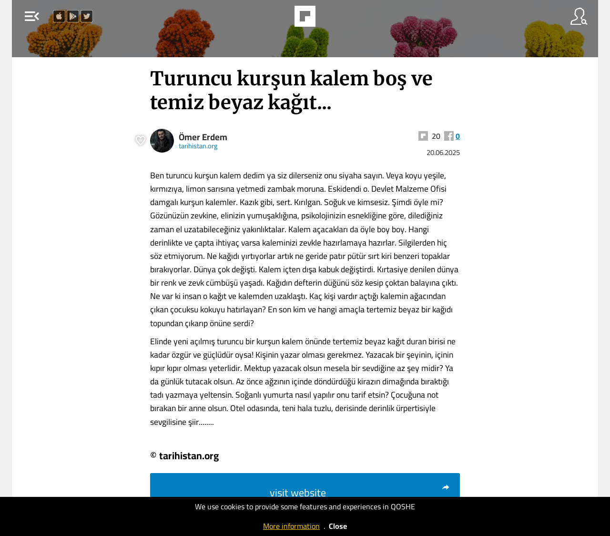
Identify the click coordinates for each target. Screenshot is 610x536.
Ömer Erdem (203, 137)
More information (291, 526)
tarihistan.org (198, 145)
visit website (360, 493)
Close (338, 526)
